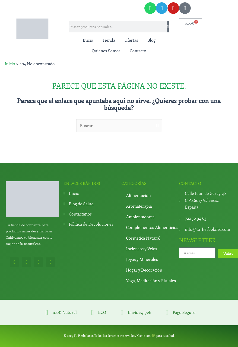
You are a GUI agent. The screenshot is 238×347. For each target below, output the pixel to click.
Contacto (138, 50)
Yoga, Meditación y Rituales (151, 280)
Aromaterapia (139, 206)
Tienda (108, 40)
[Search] (168, 26)
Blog (151, 40)
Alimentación (138, 195)
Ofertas (131, 40)
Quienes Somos (106, 50)
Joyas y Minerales (142, 259)
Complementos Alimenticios (152, 227)
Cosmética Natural (143, 238)
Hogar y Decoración (144, 270)
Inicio (88, 40)
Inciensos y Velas (141, 248)
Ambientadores (140, 216)
